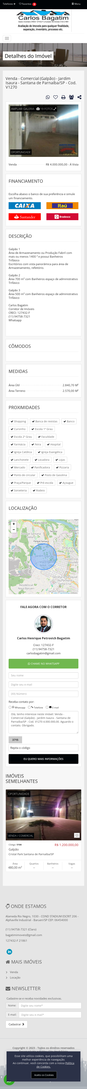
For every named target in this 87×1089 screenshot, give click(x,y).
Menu (76, 3)
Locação (15, 977)
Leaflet (54, 593)
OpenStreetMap (65, 593)
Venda (14, 972)
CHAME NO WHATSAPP (43, 663)
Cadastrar (17, 1024)
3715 (15, 740)
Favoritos (25, 3)
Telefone (38, 707)
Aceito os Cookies (44, 1075)
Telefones (9, 3)
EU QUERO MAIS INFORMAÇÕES (43, 759)
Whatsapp (20, 707)
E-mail (55, 707)
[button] (13, 524)
